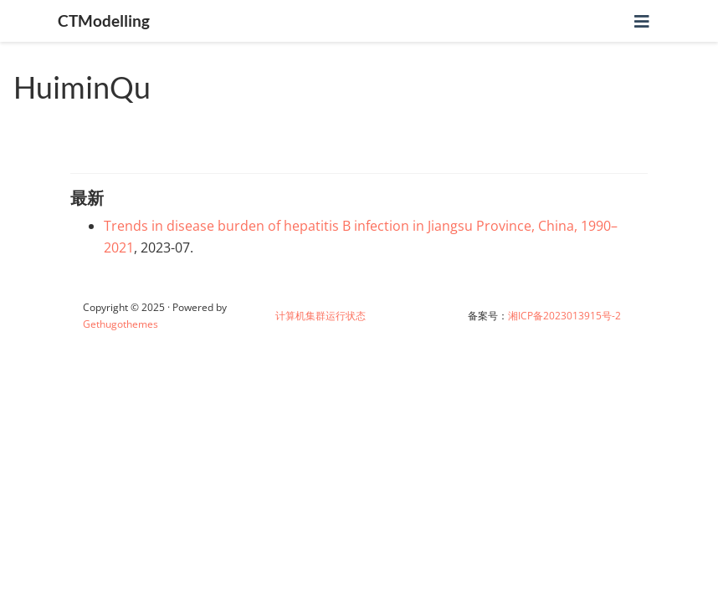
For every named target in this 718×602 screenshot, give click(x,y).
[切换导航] (641, 21)
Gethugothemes (120, 324)
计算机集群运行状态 (320, 316)
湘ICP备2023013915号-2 (564, 316)
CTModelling (104, 20)
